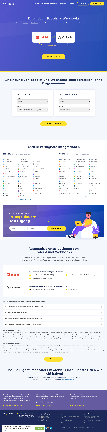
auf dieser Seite (68, 379)
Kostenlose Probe (53, 56)
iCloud (92, 190)
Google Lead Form (80, 164)
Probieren (53, 359)
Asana (6, 166)
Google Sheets (79, 166)
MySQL (7, 193)
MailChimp (8, 183)
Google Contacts (25, 166)
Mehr (102, 339)
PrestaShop (94, 161)
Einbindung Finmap (66, 414)
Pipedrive (37, 161)
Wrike (21, 193)
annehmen (40, 428)
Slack (36, 171)
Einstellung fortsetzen (53, 123)
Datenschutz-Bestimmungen (92, 416)
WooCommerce (24, 190)
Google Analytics (24, 161)
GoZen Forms (39, 193)
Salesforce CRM (95, 166)
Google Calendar (24, 164)
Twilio (21, 183)
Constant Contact (10, 176)
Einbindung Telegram (43, 417)
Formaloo (63, 183)
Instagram (22, 171)
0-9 (92, 427)
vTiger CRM (94, 193)
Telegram (37, 176)
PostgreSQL (38, 164)
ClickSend (7, 171)
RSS (36, 166)
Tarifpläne (62, 3)
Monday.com (8, 190)
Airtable (7, 164)
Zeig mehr (40, 422)
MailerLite (7, 186)
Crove (36, 181)
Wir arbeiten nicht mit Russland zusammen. (93, 421)
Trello (21, 181)
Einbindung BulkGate (67, 419)
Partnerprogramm (89, 417)
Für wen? (36, 3)
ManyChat (7, 188)
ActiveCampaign (9, 161)
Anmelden (83, 3)
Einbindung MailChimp (43, 420)
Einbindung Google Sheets (45, 414)
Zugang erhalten (56, 228)
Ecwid (62, 176)
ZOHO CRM (23, 195)
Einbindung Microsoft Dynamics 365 (70, 417)
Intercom (22, 173)
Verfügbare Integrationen (49, 3)
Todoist (25, 22)
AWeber (7, 159)
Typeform (22, 186)
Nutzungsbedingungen (90, 414)
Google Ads (23, 159)
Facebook (37, 186)
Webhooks (34, 22)
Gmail (36, 190)
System (19, 98)
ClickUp (7, 173)
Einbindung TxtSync (66, 420)
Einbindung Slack (42, 419)
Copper (37, 178)
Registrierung (97, 3)
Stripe (36, 173)
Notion (7, 195)
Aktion (19, 106)
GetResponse (38, 188)
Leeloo (7, 181)
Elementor (38, 183)
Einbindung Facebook (43, 416)
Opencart (37, 159)
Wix (21, 188)
